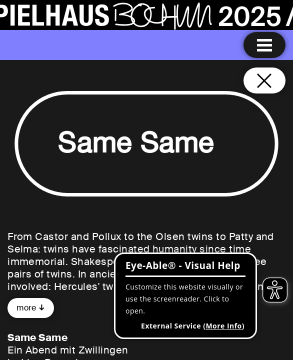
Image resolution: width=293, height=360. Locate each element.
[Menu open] (265, 45)
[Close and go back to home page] (265, 81)
